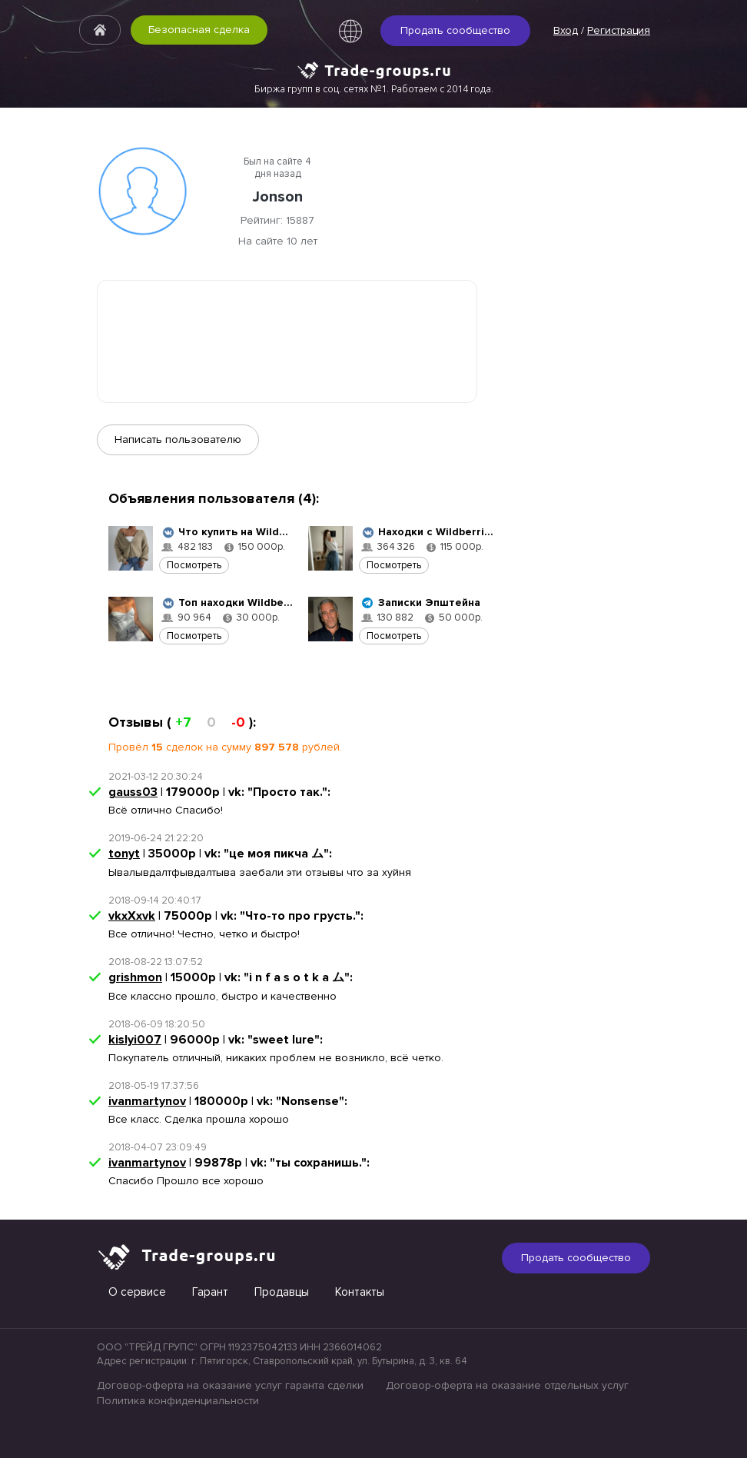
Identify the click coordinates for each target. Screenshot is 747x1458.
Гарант (210, 1292)
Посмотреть (194, 565)
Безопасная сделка (199, 29)
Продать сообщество (455, 30)
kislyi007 (134, 1039)
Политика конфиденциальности (178, 1400)
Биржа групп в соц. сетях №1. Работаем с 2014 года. (373, 88)
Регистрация (618, 30)
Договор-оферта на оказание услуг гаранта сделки (230, 1385)
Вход (565, 30)
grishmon (135, 977)
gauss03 (133, 792)
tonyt (124, 853)
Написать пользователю (178, 439)
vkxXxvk (131, 916)
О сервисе (137, 1292)
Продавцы (281, 1292)
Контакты (359, 1292)
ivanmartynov (147, 1101)
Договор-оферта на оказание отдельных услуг (507, 1385)
